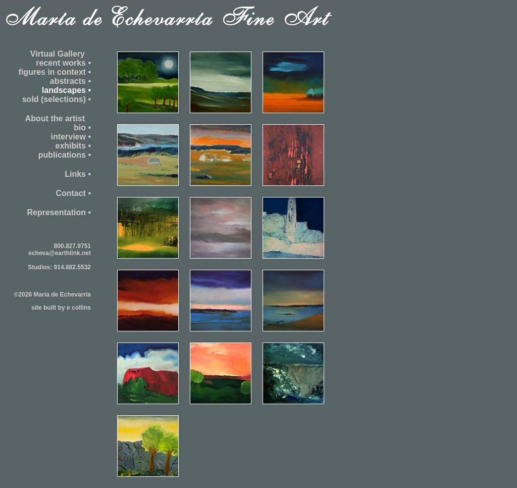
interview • (71, 136)
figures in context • (55, 72)
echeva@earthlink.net (59, 253)
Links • (78, 174)
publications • (64, 155)
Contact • (73, 193)
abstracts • (70, 81)
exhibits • (73, 145)
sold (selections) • (56, 99)
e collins (79, 307)
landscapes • (66, 90)
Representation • (59, 212)
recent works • (63, 63)
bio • (82, 127)
